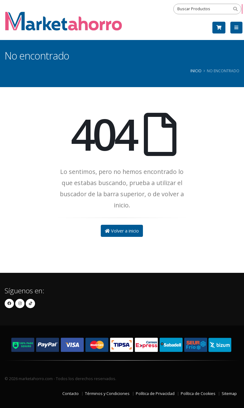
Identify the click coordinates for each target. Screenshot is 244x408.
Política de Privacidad (155, 393)
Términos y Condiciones (107, 393)
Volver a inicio (122, 231)
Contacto (70, 393)
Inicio (196, 70)
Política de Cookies (198, 393)
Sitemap (229, 393)
